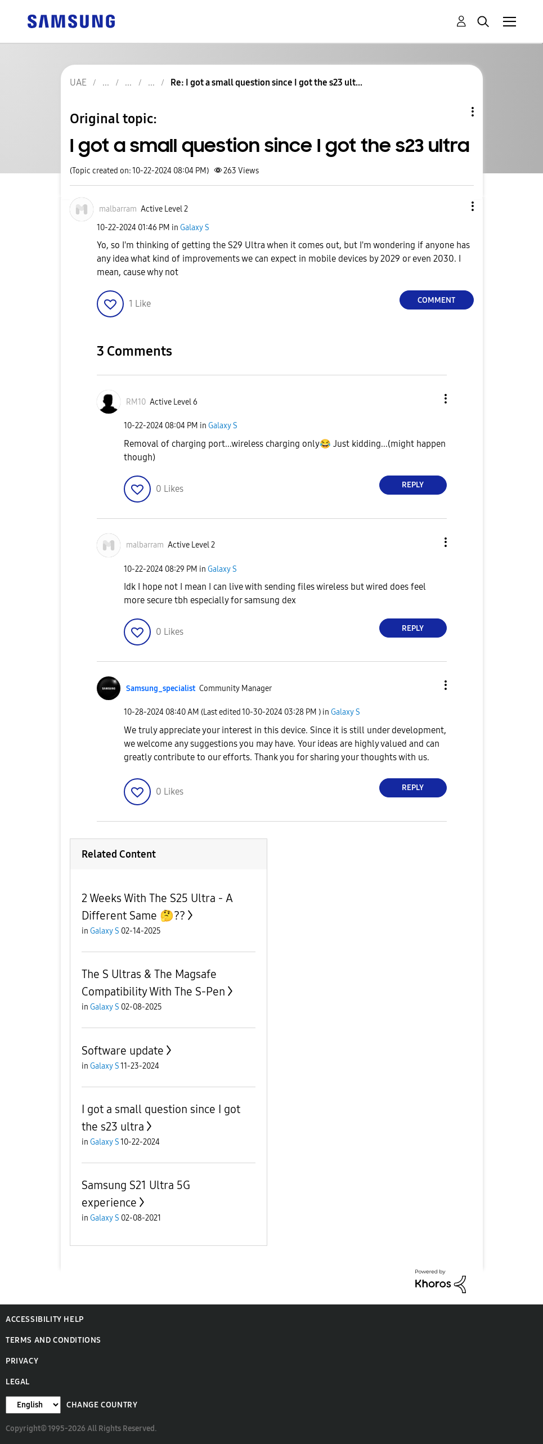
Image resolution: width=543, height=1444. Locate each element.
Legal (18, 1382)
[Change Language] (33, 1405)
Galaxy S (194, 227)
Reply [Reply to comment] (413, 485)
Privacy (22, 1361)
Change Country (101, 1405)
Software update (123, 1050)
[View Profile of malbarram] (118, 209)
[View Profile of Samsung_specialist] (160, 688)
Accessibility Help (45, 1319)
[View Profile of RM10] (136, 402)
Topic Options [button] (453, 111)
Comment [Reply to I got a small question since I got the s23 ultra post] (436, 300)
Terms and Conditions (53, 1340)
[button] (453, 206)
